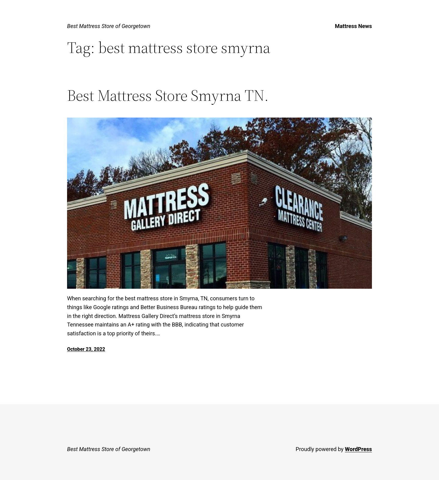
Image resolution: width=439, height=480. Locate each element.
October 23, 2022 (86, 349)
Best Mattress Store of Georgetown (108, 26)
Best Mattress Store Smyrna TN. (168, 95)
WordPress (358, 449)
